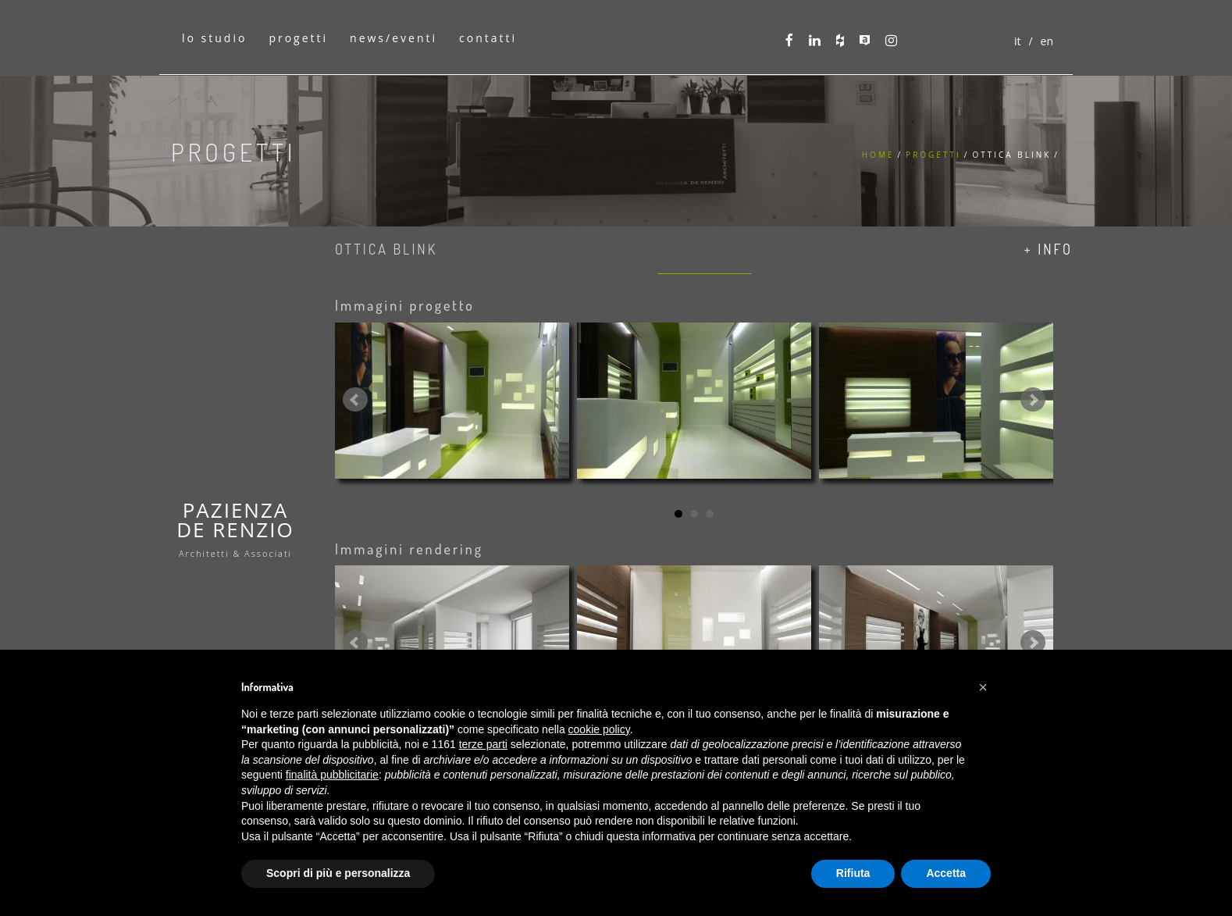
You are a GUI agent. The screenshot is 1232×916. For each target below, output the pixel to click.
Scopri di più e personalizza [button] (338, 873)
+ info (1048, 249)
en (1047, 41)
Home (878, 154)
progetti (298, 37)
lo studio (214, 37)
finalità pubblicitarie (332, 774)
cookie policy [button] (599, 729)
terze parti (483, 744)
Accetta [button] (946, 873)
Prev (355, 399)
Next (1032, 399)
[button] (982, 687)
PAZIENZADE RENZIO (235, 527)
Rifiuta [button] (853, 873)
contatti (488, 37)
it (1017, 41)
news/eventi (393, 37)
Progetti (933, 154)
